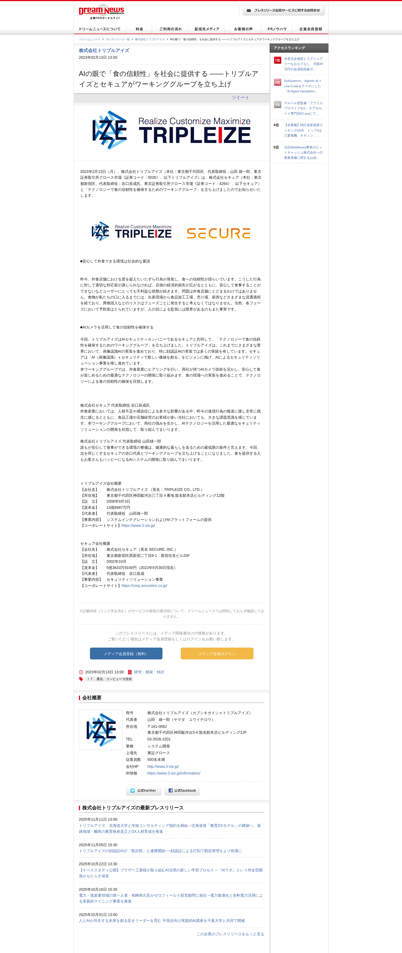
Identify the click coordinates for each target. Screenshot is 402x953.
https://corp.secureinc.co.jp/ (144, 585)
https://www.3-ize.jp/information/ (174, 773)
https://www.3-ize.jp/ (138, 525)
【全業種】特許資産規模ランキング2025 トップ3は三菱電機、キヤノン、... (303, 130)
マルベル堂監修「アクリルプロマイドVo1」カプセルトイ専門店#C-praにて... (303, 108)
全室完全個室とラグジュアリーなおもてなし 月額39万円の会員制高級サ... (303, 64)
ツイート (240, 97)
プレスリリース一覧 (118, 39)
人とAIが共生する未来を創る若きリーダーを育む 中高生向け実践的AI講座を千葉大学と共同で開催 (162, 920)
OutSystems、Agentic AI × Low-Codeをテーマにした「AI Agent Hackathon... (302, 86)
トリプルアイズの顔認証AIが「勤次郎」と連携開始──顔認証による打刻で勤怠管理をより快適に (160, 851)
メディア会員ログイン (217, 654)
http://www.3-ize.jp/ (163, 766)
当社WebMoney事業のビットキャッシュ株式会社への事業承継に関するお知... (303, 152)
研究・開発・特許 (149, 672)
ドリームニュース (89, 39)
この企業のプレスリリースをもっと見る (230, 934)
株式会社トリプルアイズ (150, 39)
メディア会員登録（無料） (126, 654)
